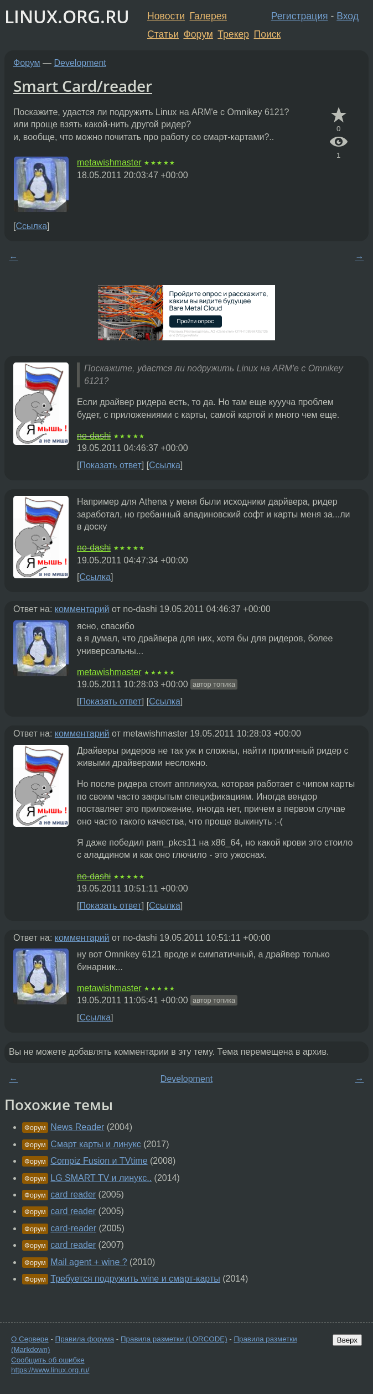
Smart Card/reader (82, 85)
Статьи (163, 34)
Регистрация (299, 16)
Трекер (233, 34)
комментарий (82, 609)
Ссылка (31, 226)
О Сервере (30, 1339)
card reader (73, 1194)
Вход (347, 16)
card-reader (73, 1228)
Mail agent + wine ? (88, 1262)
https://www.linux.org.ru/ (50, 1370)
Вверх (347, 1340)
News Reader (77, 1127)
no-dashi (94, 436)
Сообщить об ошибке (48, 1360)
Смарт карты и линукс (95, 1144)
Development (80, 63)
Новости (166, 16)
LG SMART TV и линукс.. (101, 1178)
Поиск (267, 34)
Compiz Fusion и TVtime (98, 1160)
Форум (198, 34)
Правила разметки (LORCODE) (174, 1339)
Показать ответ (110, 465)
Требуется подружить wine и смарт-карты (135, 1278)
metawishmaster (109, 162)
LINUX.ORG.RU (66, 16)
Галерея (208, 16)
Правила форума (85, 1339)
